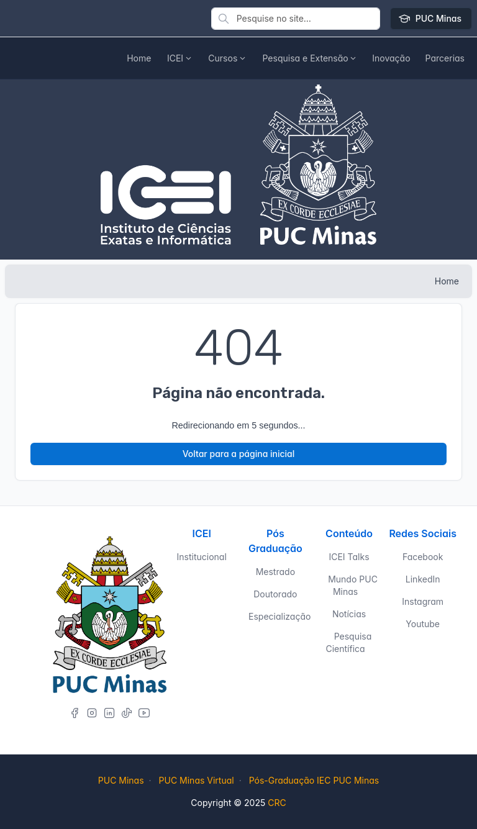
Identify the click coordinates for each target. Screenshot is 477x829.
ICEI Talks (349, 556)
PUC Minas (431, 18)
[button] (391, 58)
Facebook (422, 556)
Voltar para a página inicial (239, 453)
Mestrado (275, 571)
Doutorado (275, 594)
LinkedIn (423, 579)
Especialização (279, 616)
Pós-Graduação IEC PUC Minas (314, 780)
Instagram (422, 601)
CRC (277, 802)
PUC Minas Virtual (196, 780)
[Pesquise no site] (295, 18)
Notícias (349, 614)
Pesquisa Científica (348, 642)
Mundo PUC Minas (353, 585)
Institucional (202, 556)
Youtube (423, 623)
